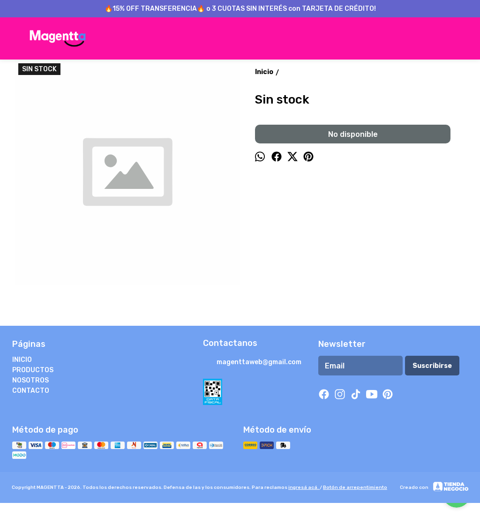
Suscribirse (432, 366)
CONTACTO (30, 391)
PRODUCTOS (32, 370)
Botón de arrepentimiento (355, 487)
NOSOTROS (30, 380)
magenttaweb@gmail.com (252, 362)
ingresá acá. (304, 487)
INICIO (22, 360)
